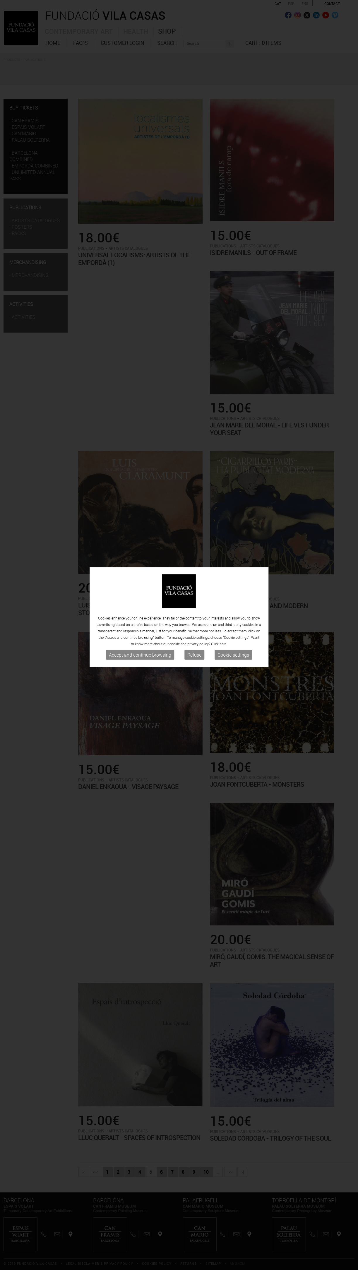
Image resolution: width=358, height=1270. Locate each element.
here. (223, 630)
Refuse (194, 642)
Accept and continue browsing (140, 642)
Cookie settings (233, 642)
